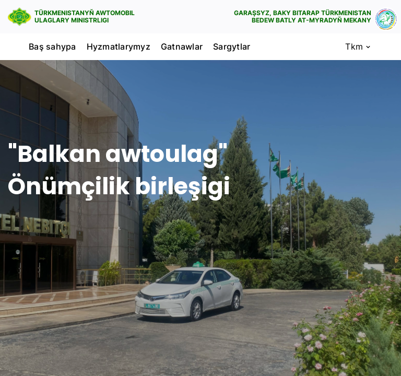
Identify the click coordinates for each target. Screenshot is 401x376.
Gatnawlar (182, 46)
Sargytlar (231, 46)
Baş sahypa (52, 46)
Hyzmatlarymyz (118, 46)
